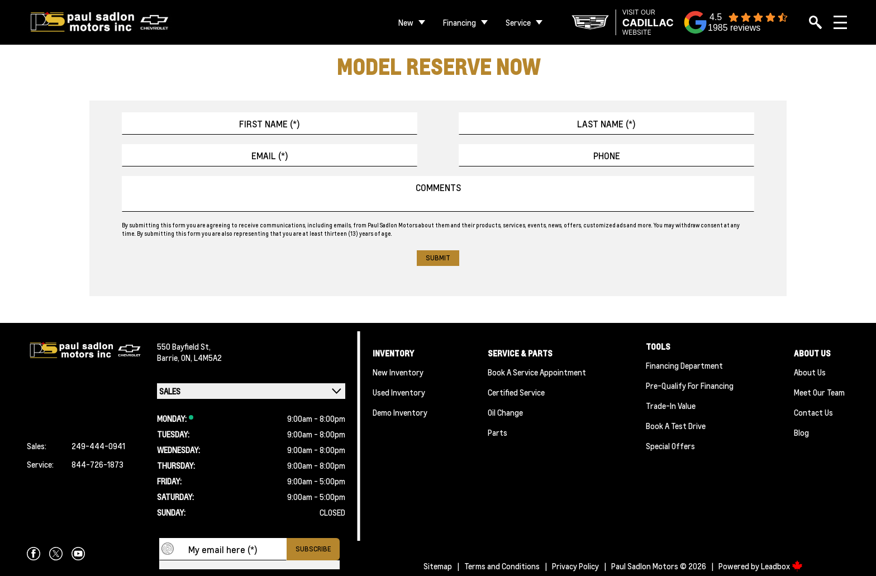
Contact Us (813, 412)
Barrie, (169, 358)
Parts (497, 432)
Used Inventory (399, 392)
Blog (801, 432)
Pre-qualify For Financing (690, 385)
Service (518, 22)
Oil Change (505, 412)
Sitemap (437, 566)
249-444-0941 (98, 446)
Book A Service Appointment (537, 372)
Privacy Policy (575, 566)
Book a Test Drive (676, 426)
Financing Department (684, 365)
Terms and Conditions (502, 566)
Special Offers (670, 446)
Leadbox (782, 566)
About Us (810, 372)
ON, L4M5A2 (201, 358)
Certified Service (516, 392)
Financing (459, 22)
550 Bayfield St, (184, 346)
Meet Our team (819, 392)
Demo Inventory (400, 412)
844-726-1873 (97, 464)
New (405, 22)
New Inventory (398, 372)
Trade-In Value (671, 406)
